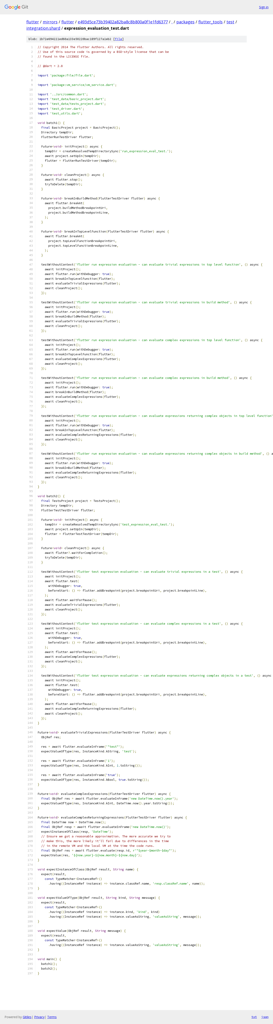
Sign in (264, 7)
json (265, 1017)
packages (185, 22)
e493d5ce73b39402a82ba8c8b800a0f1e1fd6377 (123, 22)
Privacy (39, 1017)
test (230, 22)
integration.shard (43, 28)
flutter (32, 22)
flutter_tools (210, 22)
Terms (52, 1017)
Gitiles (27, 1017)
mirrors (50, 22)
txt (254, 1017)
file (118, 39)
